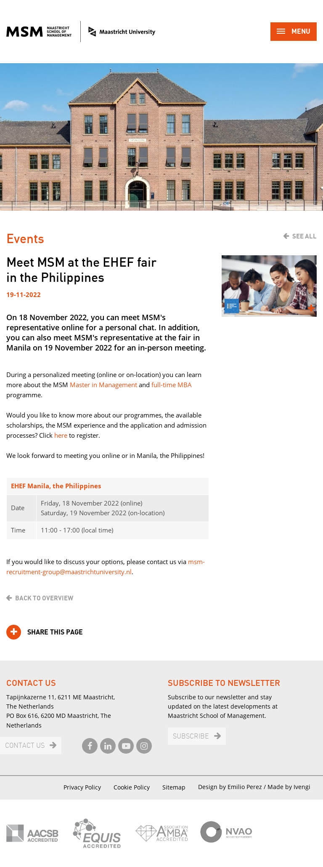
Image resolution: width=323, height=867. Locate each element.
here (60, 435)
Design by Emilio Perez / (232, 787)
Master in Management (103, 384)
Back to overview (44, 598)
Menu (293, 32)
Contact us (25, 745)
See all (304, 236)
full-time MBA (171, 384)
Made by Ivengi (288, 787)
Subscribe (191, 736)
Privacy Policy (82, 787)
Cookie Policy (132, 787)
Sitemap (173, 787)
